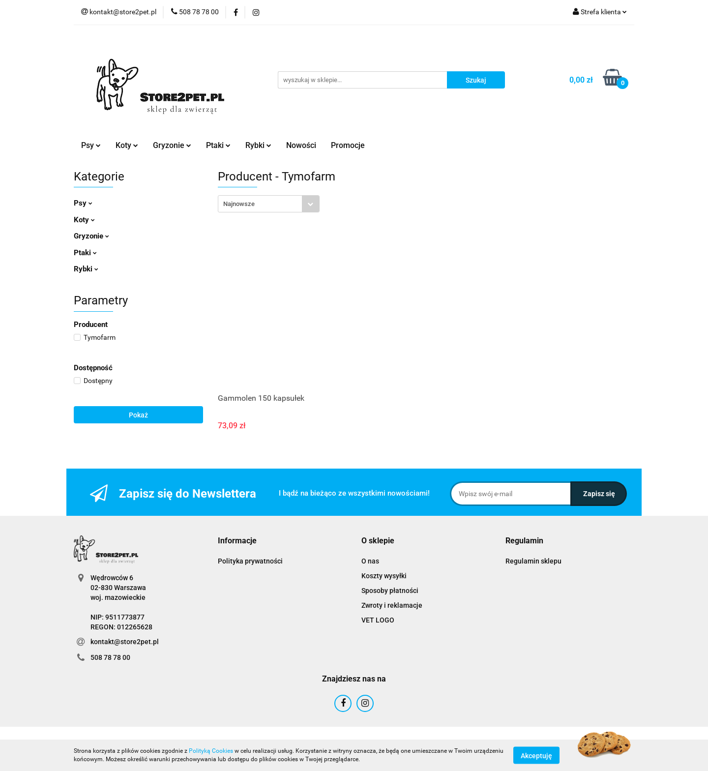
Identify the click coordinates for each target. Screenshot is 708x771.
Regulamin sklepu (533, 561)
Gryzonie (172, 145)
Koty (127, 145)
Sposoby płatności (389, 590)
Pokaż (138, 415)
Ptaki (218, 145)
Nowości (301, 145)
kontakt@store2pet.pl (124, 642)
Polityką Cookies (211, 750)
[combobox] (269, 203)
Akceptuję (536, 755)
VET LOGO (377, 620)
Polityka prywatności (250, 561)
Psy (91, 145)
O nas (370, 561)
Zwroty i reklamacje (391, 605)
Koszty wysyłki (384, 576)
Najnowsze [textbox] (239, 204)
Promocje (348, 145)
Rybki (258, 145)
